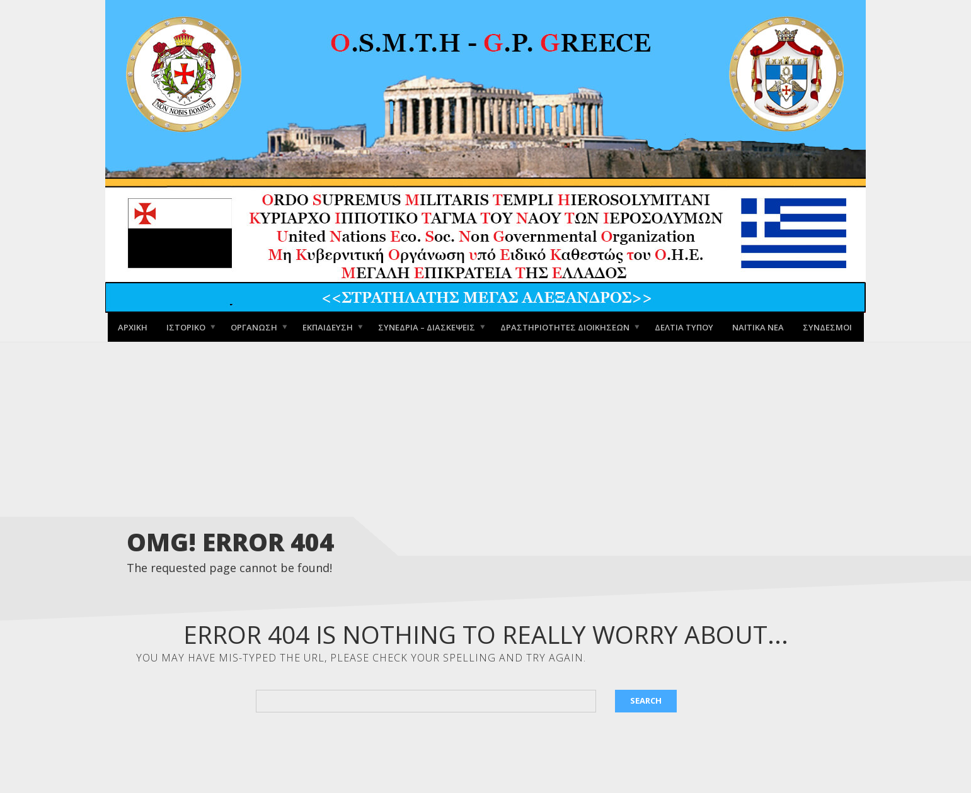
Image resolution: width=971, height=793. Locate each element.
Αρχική (132, 326)
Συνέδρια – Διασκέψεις (426, 326)
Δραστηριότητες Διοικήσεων (564, 326)
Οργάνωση (254, 326)
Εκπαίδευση (327, 326)
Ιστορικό (185, 326)
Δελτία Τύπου (684, 326)
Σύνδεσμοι (827, 326)
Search (646, 700)
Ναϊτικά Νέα (758, 326)
